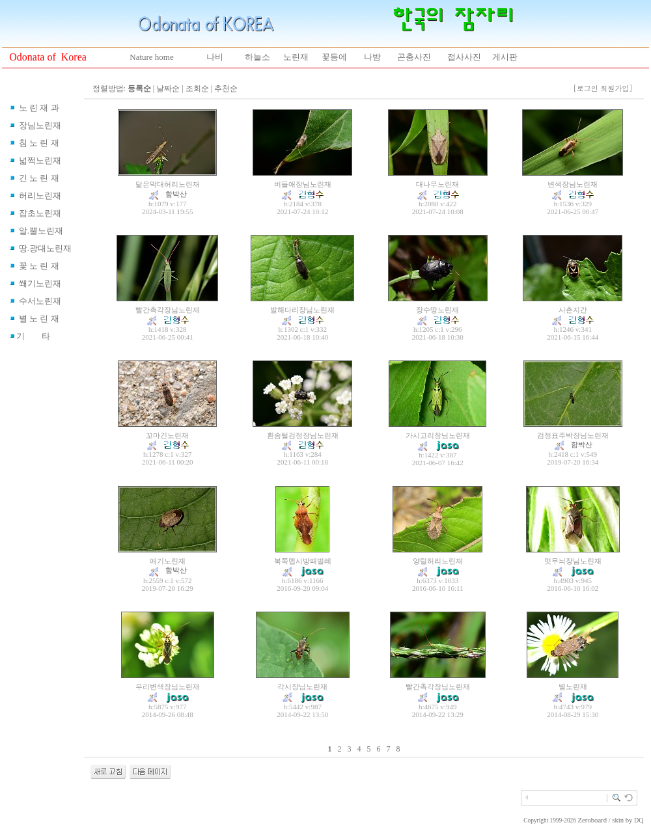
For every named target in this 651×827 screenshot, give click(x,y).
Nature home (152, 57)
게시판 (505, 57)
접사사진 (464, 57)
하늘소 (257, 57)
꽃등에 (334, 57)
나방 (372, 57)
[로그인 (585, 88)
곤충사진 (414, 57)
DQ (638, 820)
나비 (214, 57)
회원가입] (617, 88)
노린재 (296, 57)
